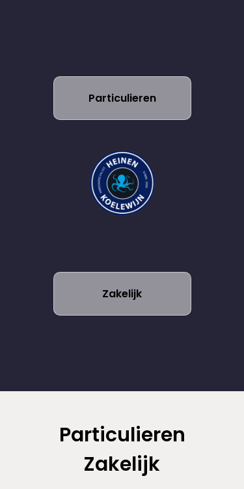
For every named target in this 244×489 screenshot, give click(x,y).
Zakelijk (122, 293)
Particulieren (122, 98)
